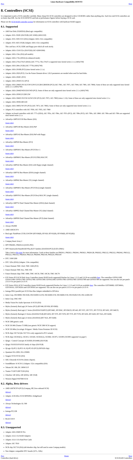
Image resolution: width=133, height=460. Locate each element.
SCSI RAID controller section (22, 22)
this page (19, 253)
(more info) (9, 123)
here (98, 277)
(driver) (8, 392)
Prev (2, 4)
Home (66, 456)
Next (130, 4)
